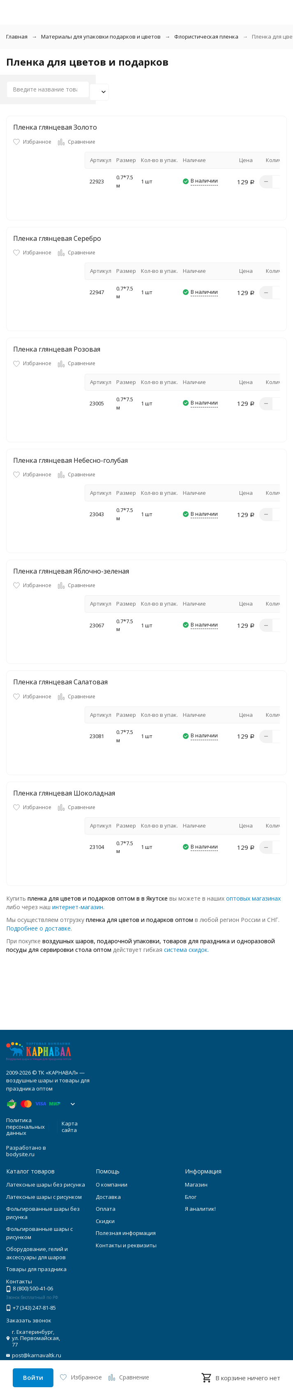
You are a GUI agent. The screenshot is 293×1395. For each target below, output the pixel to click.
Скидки (105, 1221)
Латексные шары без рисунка (45, 1184)
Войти (33, 1377)
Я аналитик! (200, 1208)
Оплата (105, 1208)
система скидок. (186, 950)
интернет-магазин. (78, 907)
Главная (17, 36)
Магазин (196, 1184)
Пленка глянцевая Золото (55, 127)
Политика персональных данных (25, 1126)
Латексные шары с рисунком (44, 1197)
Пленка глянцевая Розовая (56, 349)
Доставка (108, 1197)
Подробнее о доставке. (39, 928)
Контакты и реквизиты (126, 1245)
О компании (111, 1184)
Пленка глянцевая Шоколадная (64, 793)
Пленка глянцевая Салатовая (60, 681)
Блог (190, 1197)
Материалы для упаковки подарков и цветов (101, 36)
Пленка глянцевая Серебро (57, 238)
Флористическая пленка (206, 36)
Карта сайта (70, 1127)
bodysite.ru (20, 1154)
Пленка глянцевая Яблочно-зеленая (71, 571)
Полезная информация (126, 1233)
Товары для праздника (36, 1269)
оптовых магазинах (253, 898)
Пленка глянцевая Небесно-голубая (70, 460)
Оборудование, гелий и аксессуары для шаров (37, 1253)
